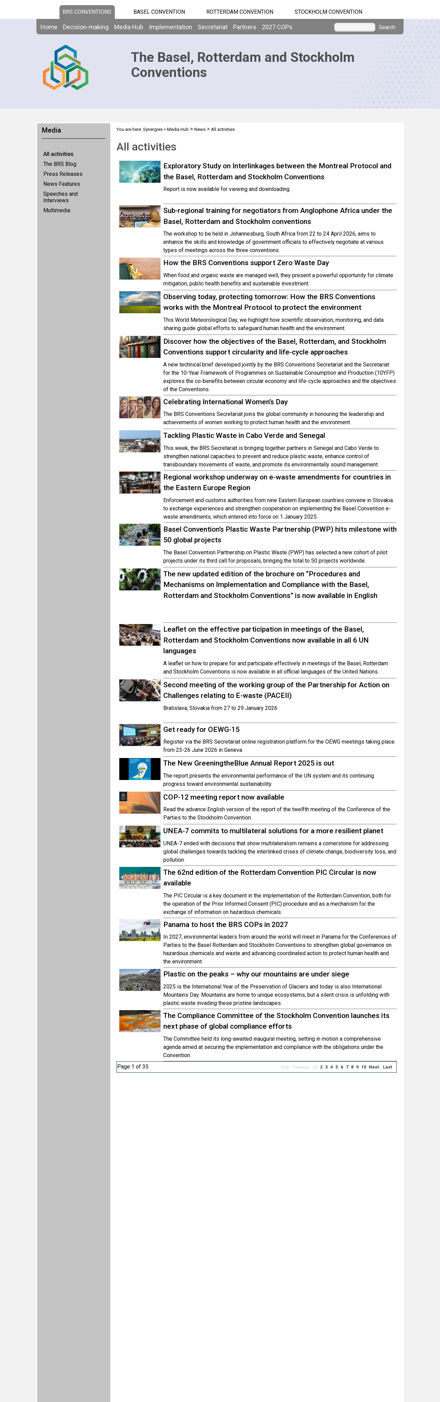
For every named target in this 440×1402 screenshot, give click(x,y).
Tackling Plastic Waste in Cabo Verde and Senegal (244, 435)
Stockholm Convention (328, 12)
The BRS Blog (59, 164)
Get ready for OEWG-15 (201, 729)
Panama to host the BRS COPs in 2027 (225, 924)
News (200, 129)
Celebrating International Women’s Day (225, 402)
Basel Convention (159, 12)
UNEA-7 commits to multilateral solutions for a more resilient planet (273, 831)
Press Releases (62, 174)
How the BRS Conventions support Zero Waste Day (246, 263)
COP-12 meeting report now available (223, 797)
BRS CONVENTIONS (87, 12)
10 (363, 1067)
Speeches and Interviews (60, 197)
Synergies (153, 129)
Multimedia (56, 210)
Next (374, 1067)
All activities (58, 154)
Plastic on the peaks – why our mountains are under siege (256, 974)
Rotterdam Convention (239, 12)
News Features (61, 184)
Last (387, 1067)
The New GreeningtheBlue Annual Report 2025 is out (248, 763)
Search (387, 27)
